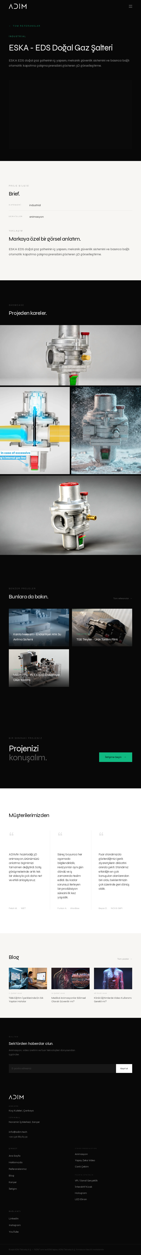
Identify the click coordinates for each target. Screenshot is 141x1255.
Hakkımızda (15, 1162)
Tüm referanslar (25, 26)
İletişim (13, 1188)
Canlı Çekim (82, 1166)
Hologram (81, 1193)
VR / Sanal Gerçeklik (86, 1180)
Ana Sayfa (14, 1155)
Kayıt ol (124, 1068)
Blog (11, 1175)
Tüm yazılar (124, 959)
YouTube (15, 1232)
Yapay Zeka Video (85, 1160)
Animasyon (81, 1154)
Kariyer (13, 1182)
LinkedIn (15, 1218)
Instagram (16, 1225)
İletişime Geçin (115, 757)
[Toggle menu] (130, 6)
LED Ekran (81, 1199)
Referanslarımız (18, 1169)
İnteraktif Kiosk (83, 1186)
